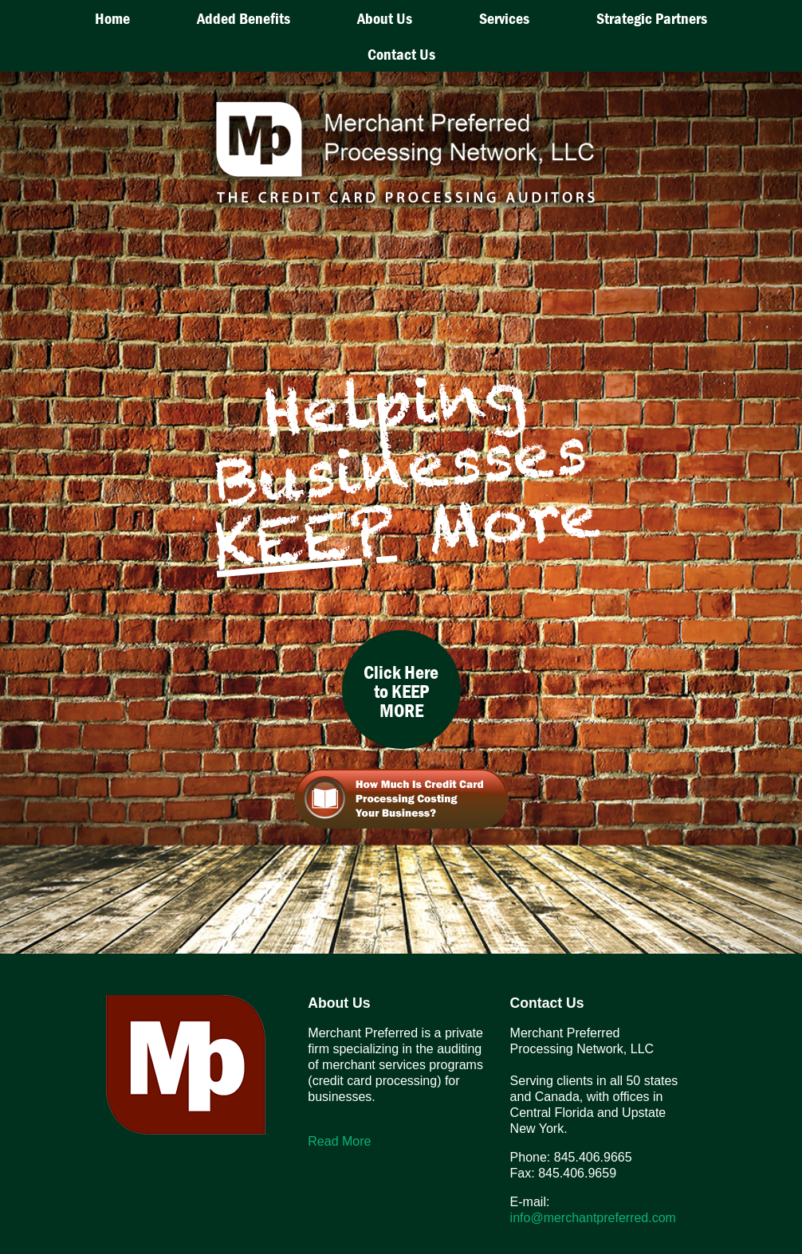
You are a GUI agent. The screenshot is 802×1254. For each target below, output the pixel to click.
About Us (384, 18)
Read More (339, 1141)
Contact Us (401, 54)
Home (112, 18)
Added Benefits (243, 18)
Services (504, 18)
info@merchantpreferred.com (593, 1218)
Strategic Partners (651, 18)
